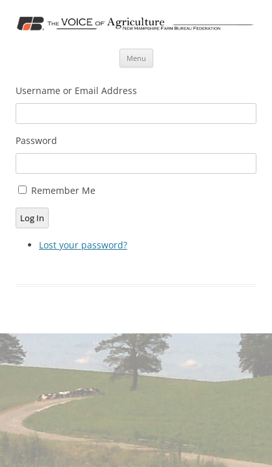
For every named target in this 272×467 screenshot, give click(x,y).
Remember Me (63, 190)
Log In (32, 218)
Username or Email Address (76, 90)
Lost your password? (83, 245)
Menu (136, 58)
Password (36, 140)
